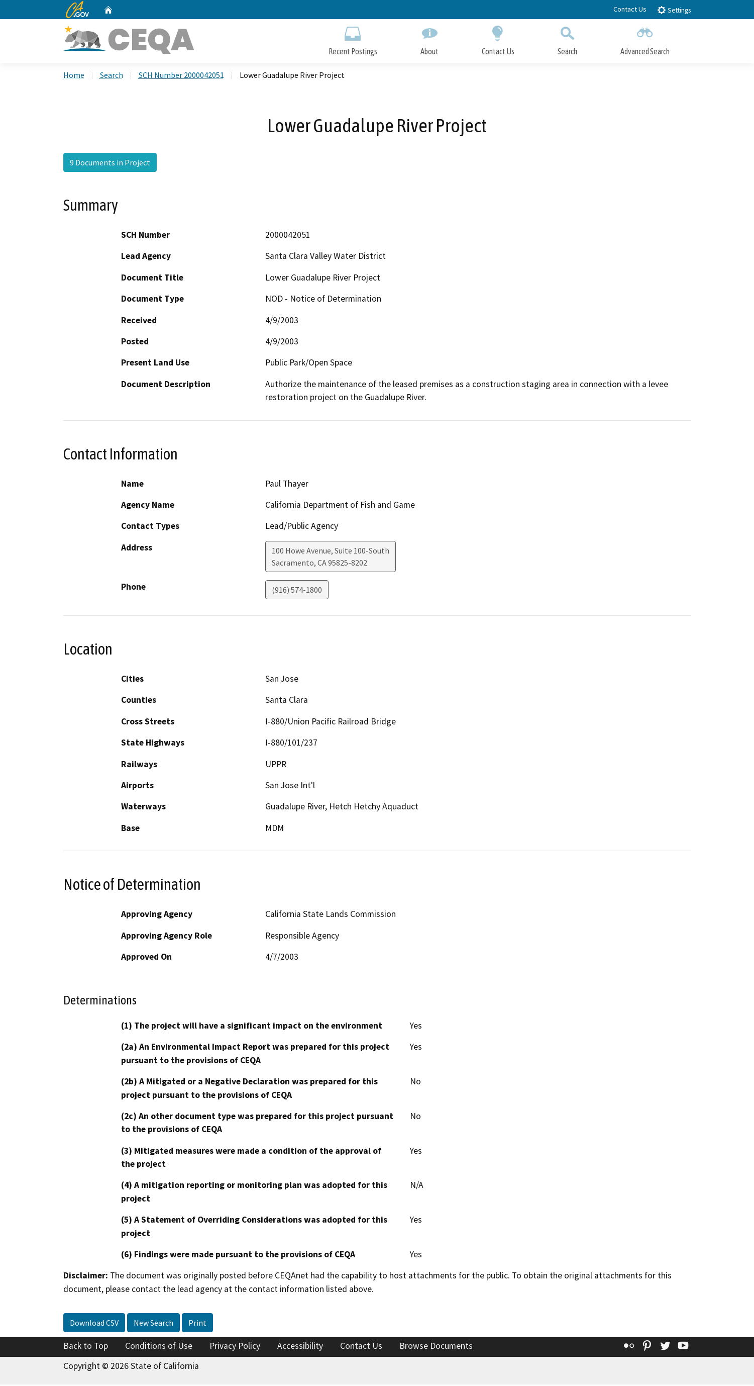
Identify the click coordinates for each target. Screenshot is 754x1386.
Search (567, 39)
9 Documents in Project (110, 163)
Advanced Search (645, 39)
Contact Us (630, 9)
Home (73, 76)
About (429, 39)
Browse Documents (436, 1347)
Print (197, 1324)
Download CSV (94, 1324)
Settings (674, 10)
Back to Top (85, 1347)
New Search (153, 1324)
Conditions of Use (158, 1347)
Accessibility (300, 1347)
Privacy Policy (234, 1347)
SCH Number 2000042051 (181, 76)
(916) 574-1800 (297, 591)
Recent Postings (352, 39)
